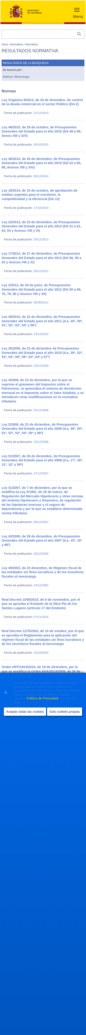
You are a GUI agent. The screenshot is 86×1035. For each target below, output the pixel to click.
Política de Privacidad (42, 698)
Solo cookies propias (64, 711)
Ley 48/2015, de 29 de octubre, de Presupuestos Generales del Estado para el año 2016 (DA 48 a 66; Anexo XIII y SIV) (41, 131)
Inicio (5, 44)
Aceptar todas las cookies (25, 711)
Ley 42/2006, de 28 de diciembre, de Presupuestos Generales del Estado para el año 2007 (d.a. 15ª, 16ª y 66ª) (42, 540)
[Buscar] (43, 34)
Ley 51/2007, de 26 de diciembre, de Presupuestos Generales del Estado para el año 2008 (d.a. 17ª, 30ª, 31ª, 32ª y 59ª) (42, 460)
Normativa (17, 44)
